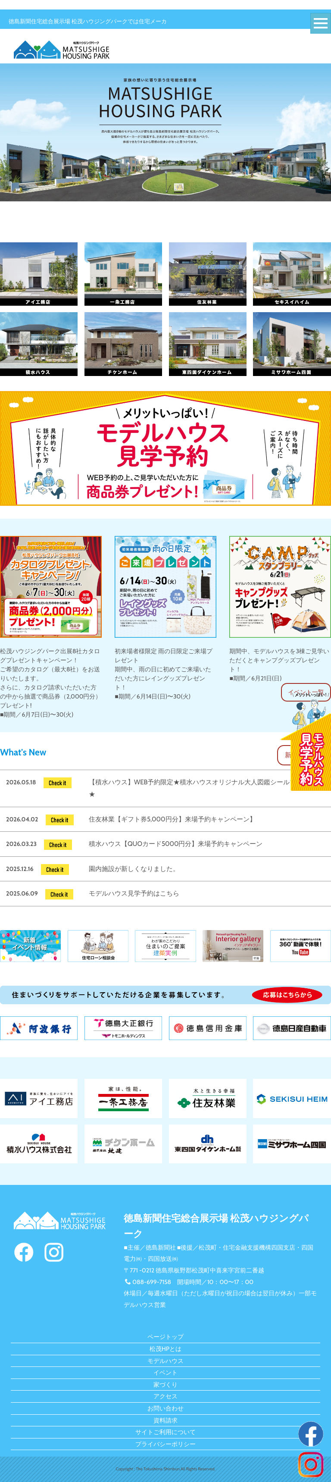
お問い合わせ (165, 1408)
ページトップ (165, 1337)
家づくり (165, 1384)
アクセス (165, 1396)
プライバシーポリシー (165, 1444)
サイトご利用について (165, 1432)
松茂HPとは (165, 1349)
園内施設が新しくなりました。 (134, 869)
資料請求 (165, 1420)
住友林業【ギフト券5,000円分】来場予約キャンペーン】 (172, 819)
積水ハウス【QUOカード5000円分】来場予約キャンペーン (175, 844)
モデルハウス (165, 1361)
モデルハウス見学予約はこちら (134, 893)
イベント (165, 1372)
